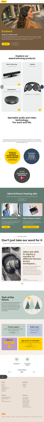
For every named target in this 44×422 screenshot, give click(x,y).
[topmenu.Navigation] (42, 1)
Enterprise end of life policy (27, 406)
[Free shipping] (16, 361)
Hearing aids (25, 384)
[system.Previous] (2, 87)
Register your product (26, 401)
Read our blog (4, 389)
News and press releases (5, 388)
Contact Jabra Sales (26, 397)
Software (24, 385)
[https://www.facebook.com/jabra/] (13, 342)
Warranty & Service (26, 405)
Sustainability (4, 386)
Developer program (26, 402)
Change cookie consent (19, 416)
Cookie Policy (13, 416)
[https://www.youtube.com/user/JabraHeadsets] (9, 346)
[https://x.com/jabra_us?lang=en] (5, 342)
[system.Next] (42, 87)
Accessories (24, 386)
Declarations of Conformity (26, 416)
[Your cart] (39, 1)
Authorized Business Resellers (6, 397)
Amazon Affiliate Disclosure (6, 401)
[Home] (2, 377)
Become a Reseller (26, 404)
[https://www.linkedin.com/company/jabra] (9, 342)
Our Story (3, 384)
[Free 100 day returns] (27, 361)
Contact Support (25, 398)
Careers (3, 385)
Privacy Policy (40, 416)
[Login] (36, 1)
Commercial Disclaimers (34, 416)
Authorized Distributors (5, 398)
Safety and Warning (8, 416)
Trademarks (3, 416)
